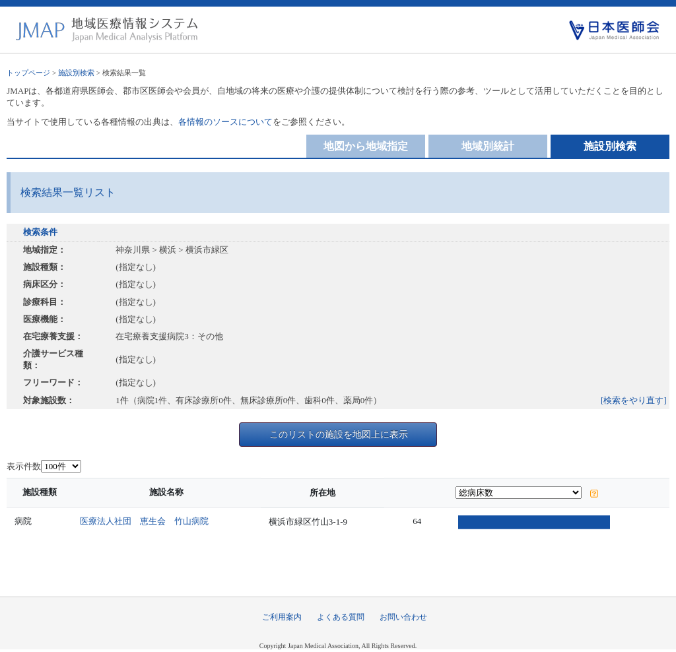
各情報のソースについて (225, 122)
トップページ (28, 73)
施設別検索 (76, 73)
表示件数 (24, 466)
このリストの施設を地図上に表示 (338, 434)
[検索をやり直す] (634, 400)
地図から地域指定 (365, 146)
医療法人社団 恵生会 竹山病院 (148, 521)
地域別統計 (487, 146)
